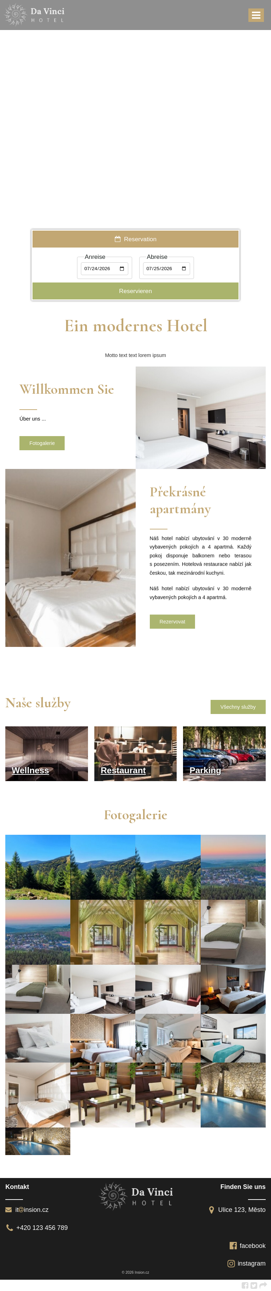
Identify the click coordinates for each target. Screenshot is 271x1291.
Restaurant (123, 770)
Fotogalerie (42, 443)
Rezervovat (172, 624)
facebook (247, 1245)
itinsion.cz (26, 1209)
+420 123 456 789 (36, 1227)
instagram (246, 1263)
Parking (205, 770)
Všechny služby (238, 707)
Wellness (30, 770)
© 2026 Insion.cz (135, 1272)
